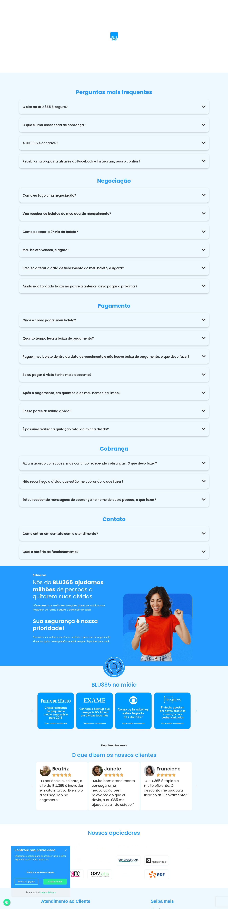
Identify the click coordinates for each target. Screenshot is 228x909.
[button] (114, 106)
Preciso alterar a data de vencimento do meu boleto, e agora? (77, 268)
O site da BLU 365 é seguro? (46, 106)
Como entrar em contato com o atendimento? (63, 538)
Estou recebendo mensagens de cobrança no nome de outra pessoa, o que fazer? (94, 504)
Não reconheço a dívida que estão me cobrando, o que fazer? (77, 486)
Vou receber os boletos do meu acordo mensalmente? (70, 213)
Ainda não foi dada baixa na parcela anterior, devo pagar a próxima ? (84, 286)
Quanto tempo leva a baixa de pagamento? (61, 338)
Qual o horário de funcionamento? (52, 556)
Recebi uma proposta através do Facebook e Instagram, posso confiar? (85, 161)
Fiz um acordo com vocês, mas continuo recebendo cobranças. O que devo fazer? (94, 467)
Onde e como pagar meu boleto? (52, 320)
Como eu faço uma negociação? (51, 195)
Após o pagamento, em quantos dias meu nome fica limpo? (75, 397)
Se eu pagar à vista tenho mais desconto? (59, 379)
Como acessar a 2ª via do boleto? (52, 231)
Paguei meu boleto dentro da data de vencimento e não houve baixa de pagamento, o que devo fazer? (107, 358)
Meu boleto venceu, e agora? (48, 250)
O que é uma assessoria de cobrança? (56, 125)
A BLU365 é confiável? (41, 143)
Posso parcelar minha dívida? (48, 415)
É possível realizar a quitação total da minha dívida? (68, 433)
